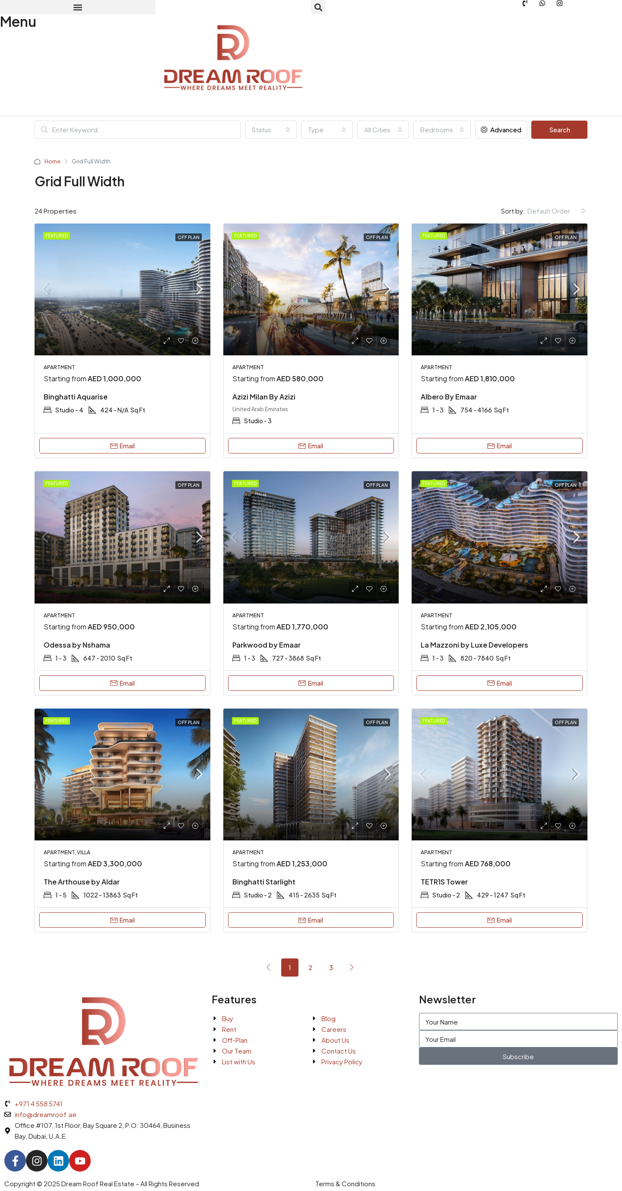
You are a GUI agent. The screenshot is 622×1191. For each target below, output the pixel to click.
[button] (78, 7)
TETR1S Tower (444, 881)
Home (52, 161)
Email (122, 445)
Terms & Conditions (345, 1183)
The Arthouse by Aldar (82, 881)
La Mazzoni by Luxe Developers (474, 644)
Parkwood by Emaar (266, 644)
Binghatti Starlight (263, 881)
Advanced (501, 129)
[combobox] (271, 130)
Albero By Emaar (449, 396)
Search (559, 129)
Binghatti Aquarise (76, 396)
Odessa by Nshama (77, 644)
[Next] (352, 967)
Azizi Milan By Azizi (263, 396)
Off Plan (189, 237)
